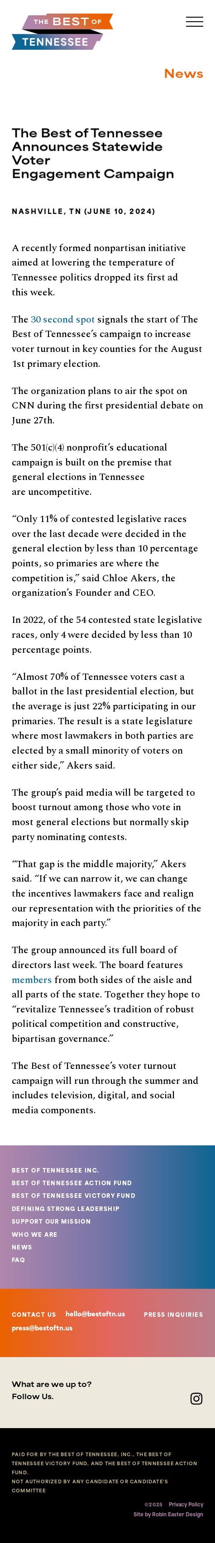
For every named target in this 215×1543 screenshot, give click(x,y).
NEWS (22, 1248)
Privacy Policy (186, 1505)
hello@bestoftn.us (95, 1314)
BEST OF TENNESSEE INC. (56, 1171)
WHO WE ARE (34, 1235)
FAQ (18, 1260)
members (32, 980)
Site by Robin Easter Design (168, 1515)
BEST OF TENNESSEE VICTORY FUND (73, 1196)
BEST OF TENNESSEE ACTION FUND (72, 1184)
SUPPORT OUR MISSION (51, 1222)
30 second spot (63, 319)
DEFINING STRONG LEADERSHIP (65, 1209)
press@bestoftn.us (42, 1328)
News (183, 77)
